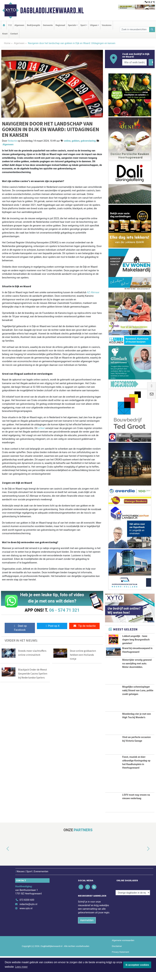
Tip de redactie (84, 625)
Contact (14, 33)
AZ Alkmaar (93, 292)
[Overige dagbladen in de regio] (133, 908)
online (67, 140)
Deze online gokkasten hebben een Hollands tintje (83, 654)
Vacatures (106, 25)
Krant (4, 33)
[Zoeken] (152, 29)
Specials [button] (72, 25)
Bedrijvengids (33, 25)
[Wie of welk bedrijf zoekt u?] (134, 62)
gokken (75, 140)
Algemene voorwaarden (123, 956)
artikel (41, 428)
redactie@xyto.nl (28, 919)
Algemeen (19, 25)
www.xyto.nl (25, 924)
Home (7, 43)
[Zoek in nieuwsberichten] (134, 29)
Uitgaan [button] (93, 25)
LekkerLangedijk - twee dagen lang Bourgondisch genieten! (136, 640)
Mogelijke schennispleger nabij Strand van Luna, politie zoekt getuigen (137, 706)
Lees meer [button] (21, 966)
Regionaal (60, 25)
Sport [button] (83, 25)
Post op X (52, 625)
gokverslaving (88, 140)
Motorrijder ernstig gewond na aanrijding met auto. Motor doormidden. (137, 679)
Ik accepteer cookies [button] (137, 965)
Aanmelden (87, 935)
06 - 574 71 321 (64, 610)
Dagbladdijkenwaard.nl (52, 10)
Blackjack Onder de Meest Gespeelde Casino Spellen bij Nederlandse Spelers (32, 673)
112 (10, 25)
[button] (4, 864)
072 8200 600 (26, 915)
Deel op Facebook (20, 627)
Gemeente (48, 25)
